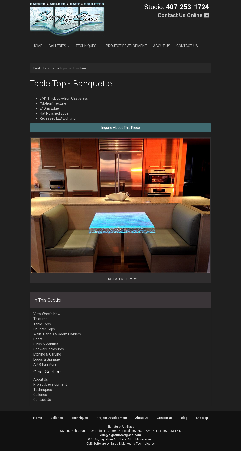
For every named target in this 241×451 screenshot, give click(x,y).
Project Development (126, 46)
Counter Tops (44, 329)
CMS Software (96, 443)
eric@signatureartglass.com (120, 435)
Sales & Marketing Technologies (132, 443)
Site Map (202, 418)
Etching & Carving (47, 354)
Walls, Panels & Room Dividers (57, 334)
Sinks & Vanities (46, 344)
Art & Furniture (45, 364)
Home (37, 46)
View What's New (46, 314)
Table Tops (59, 68)
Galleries (59, 46)
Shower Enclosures (48, 349)
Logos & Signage (46, 359)
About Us (161, 46)
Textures (40, 319)
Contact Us (187, 46)
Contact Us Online (180, 15)
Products (39, 68)
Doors (38, 339)
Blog (184, 418)
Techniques (88, 46)
